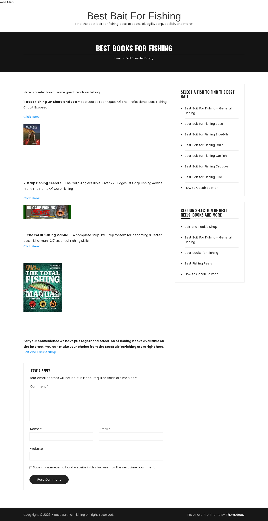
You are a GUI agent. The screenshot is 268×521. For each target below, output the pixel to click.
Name (36, 429)
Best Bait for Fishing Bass (204, 123)
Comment (39, 386)
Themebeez (235, 514)
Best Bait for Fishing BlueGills (207, 134)
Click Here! (31, 116)
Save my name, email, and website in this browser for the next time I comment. (94, 467)
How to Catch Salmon (201, 188)
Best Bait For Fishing (134, 16)
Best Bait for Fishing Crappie (206, 166)
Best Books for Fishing (201, 253)
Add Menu (7, 2)
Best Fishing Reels (198, 263)
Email (105, 429)
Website (36, 448)
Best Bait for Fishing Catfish (206, 155)
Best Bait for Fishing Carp (204, 145)
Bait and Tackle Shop (39, 352)
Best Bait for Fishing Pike (203, 177)
